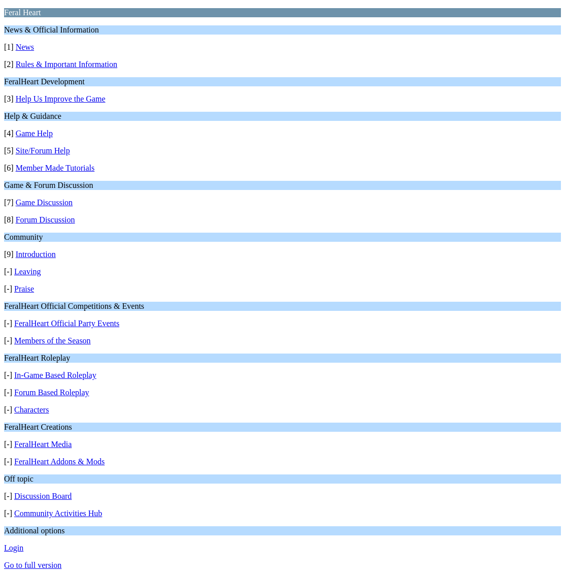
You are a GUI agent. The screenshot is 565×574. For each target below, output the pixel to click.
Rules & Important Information (66, 64)
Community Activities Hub (58, 513)
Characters (31, 409)
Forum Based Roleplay (51, 392)
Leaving (27, 271)
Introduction (36, 254)
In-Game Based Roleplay (55, 375)
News (25, 47)
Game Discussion (44, 202)
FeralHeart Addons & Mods (59, 461)
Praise (24, 288)
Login (13, 548)
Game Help (34, 133)
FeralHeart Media (43, 444)
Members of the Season (52, 340)
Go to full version (32, 565)
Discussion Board (43, 496)
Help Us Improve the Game (61, 98)
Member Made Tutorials (55, 168)
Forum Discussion (45, 219)
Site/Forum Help (43, 150)
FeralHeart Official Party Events (66, 323)
